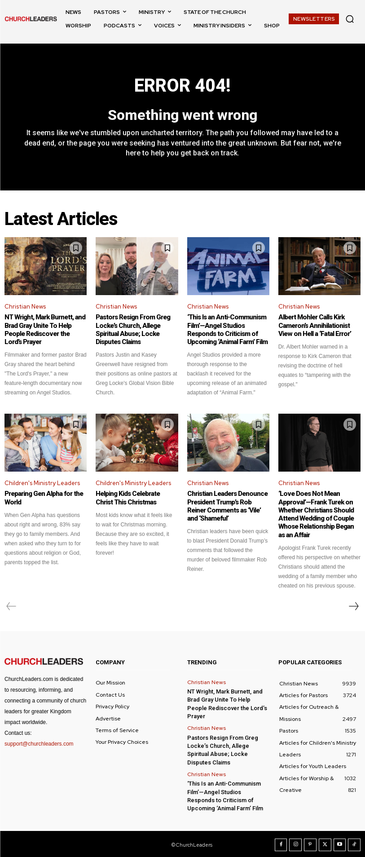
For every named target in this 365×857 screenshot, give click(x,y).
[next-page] (353, 605)
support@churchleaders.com (39, 743)
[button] (350, 19)
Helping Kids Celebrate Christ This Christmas (128, 498)
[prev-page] (11, 605)
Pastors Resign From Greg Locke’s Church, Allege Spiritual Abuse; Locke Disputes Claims (132, 330)
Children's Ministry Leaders (42, 482)
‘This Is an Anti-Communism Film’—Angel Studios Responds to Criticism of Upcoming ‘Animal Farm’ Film (227, 330)
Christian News (25, 306)
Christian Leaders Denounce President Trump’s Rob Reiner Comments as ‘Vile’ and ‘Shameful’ (227, 506)
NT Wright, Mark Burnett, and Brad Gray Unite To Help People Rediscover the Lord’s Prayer (45, 330)
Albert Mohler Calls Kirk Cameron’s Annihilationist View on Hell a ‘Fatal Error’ (314, 326)
